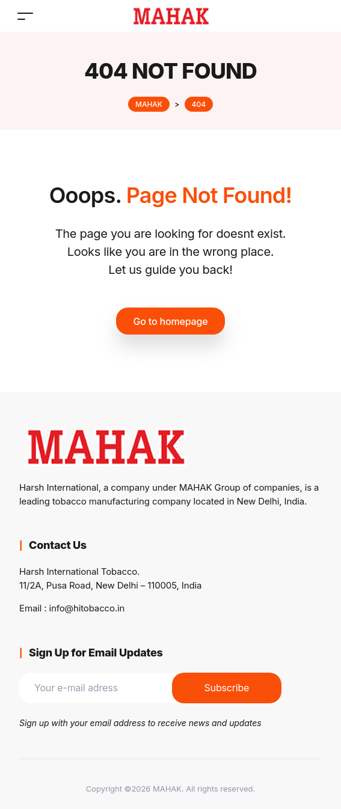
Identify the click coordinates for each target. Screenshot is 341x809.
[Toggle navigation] (25, 16)
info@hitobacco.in (87, 608)
